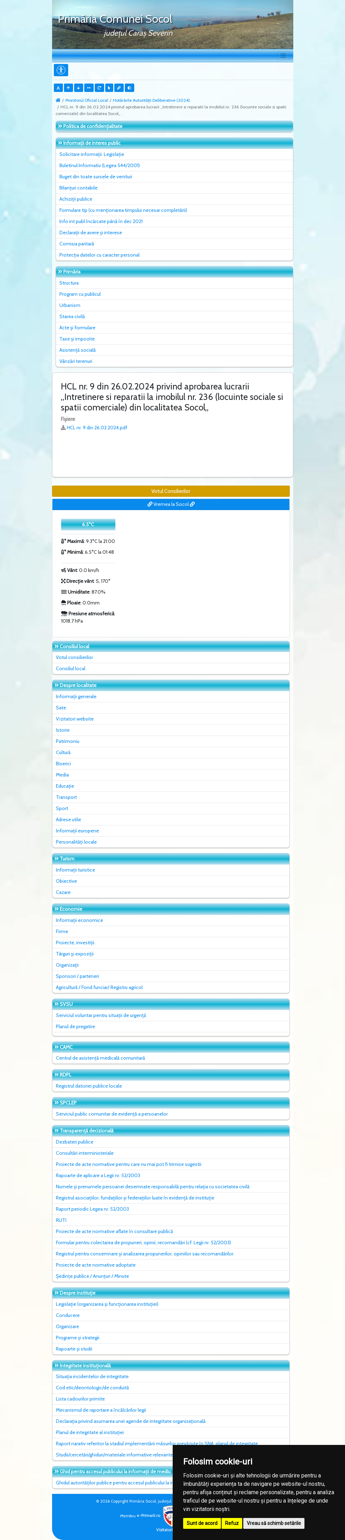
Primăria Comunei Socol (115, 19)
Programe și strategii (77, 1337)
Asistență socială (77, 350)
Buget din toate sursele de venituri (95, 176)
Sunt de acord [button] (202, 1523)
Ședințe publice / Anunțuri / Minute (92, 1276)
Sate (61, 707)
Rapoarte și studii (74, 1349)
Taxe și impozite (77, 339)
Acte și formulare (77, 327)
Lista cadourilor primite (80, 1399)
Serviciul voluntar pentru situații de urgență (101, 1015)
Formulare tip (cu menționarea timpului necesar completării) (123, 210)
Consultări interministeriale (85, 1153)
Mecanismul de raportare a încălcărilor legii (101, 1410)
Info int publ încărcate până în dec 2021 (101, 221)
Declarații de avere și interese (90, 232)
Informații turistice (75, 870)
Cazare (63, 892)
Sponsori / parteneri (77, 976)
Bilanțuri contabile (78, 188)
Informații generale (76, 696)
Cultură (63, 752)
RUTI (61, 1220)
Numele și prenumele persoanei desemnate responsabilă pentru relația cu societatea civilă (153, 1186)
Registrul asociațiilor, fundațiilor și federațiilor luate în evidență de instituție (135, 1198)
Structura (69, 283)
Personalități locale (76, 842)
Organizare (67, 1326)
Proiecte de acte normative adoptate (96, 1265)
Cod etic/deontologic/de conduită (92, 1387)
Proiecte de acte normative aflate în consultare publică (114, 1231)
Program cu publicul (80, 294)
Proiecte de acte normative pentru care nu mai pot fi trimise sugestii (128, 1164)
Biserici (63, 763)
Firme (62, 931)
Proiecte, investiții (75, 942)
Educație (65, 786)
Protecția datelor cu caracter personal (99, 255)
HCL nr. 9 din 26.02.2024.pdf (97, 427)
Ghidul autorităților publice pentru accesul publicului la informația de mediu (135, 1483)
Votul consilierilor (74, 657)
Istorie (63, 730)
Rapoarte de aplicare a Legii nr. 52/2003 (98, 1175)
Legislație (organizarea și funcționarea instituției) (107, 1304)
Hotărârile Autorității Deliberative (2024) (151, 100)
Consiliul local (70, 668)
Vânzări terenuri (75, 361)
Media (62, 775)
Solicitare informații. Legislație (91, 154)
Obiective (66, 881)
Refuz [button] (232, 1523)
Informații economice (79, 920)
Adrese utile (68, 819)
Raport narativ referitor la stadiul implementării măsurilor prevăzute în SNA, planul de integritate (157, 1443)
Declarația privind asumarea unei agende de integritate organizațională (131, 1421)
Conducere (68, 1315)
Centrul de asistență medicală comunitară (100, 1058)
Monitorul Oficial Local (86, 100)
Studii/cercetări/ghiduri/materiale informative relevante (114, 1455)
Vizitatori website (75, 719)
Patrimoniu (67, 741)
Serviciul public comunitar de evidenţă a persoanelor (112, 1114)
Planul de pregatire (75, 1026)
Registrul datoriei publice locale (89, 1086)
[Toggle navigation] (283, 55)
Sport (62, 808)
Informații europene (77, 831)
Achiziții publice (75, 199)
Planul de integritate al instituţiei (90, 1432)
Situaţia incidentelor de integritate (92, 1376)
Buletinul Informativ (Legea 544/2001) (99, 165)
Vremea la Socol (171, 504)
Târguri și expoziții (75, 954)
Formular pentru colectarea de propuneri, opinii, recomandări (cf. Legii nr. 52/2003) (143, 1242)
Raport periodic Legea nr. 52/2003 (92, 1209)
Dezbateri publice (74, 1142)
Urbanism (69, 305)
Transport (66, 797)
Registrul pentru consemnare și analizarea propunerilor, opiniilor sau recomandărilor (144, 1254)
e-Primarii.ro (159, 1515)
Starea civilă (72, 316)
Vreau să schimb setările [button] (274, 1523)
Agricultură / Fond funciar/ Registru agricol (99, 987)
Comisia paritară (76, 244)
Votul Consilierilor (170, 491)
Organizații (67, 965)
